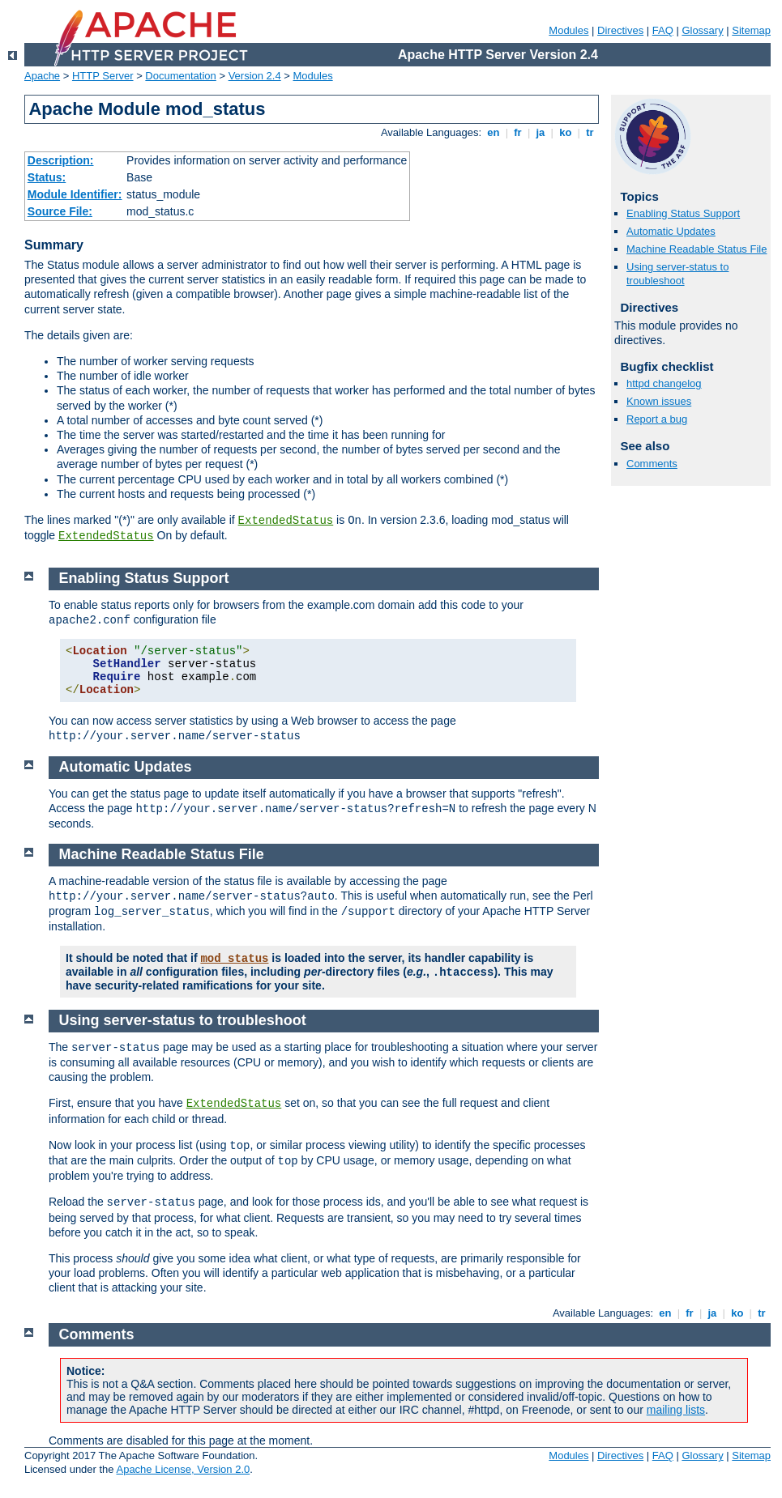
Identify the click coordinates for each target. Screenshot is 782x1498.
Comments (651, 463)
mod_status (234, 958)
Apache (42, 76)
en (493, 132)
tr (590, 132)
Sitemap (751, 30)
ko (566, 132)
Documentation (180, 76)
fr (518, 132)
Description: (61, 160)
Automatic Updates (671, 231)
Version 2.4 (255, 76)
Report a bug (656, 419)
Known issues (658, 401)
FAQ (662, 30)
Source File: (60, 211)
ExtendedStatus (286, 520)
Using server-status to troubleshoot (677, 274)
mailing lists (676, 1409)
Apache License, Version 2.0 (183, 1469)
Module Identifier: (75, 194)
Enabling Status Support (683, 213)
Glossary (702, 30)
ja (540, 132)
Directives (620, 30)
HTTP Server (103, 76)
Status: (47, 177)
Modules (568, 30)
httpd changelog (664, 383)
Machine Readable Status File (696, 249)
